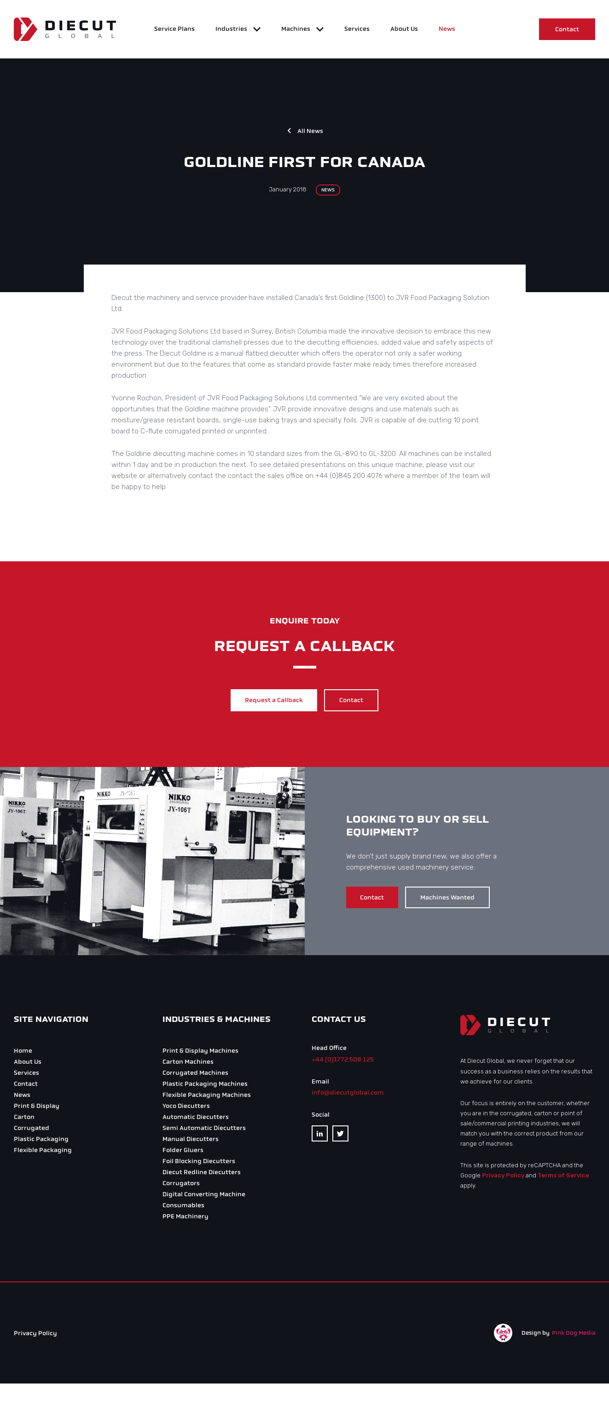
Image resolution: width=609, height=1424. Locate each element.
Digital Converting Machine (203, 1196)
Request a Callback (272, 703)
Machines (296, 30)
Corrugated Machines (195, 1075)
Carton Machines (188, 1064)
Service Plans (174, 30)
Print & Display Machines (200, 1052)
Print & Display (36, 1108)
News (447, 30)
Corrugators (181, 1185)
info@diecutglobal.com (348, 1094)
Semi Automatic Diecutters (204, 1130)
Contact (567, 30)
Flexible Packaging (43, 1152)
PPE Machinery (185, 1218)
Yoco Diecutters (186, 1108)
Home (23, 1052)
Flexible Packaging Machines (206, 1097)
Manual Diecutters (190, 1141)
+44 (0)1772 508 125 (343, 1061)
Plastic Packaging (41, 1141)
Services (357, 30)
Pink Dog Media (573, 1335)
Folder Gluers (182, 1152)
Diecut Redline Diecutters (201, 1174)
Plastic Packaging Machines (205, 1086)
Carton (24, 1119)
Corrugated (31, 1130)
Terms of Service (563, 1177)
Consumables (183, 1207)
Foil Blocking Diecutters (198, 1163)
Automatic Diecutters (195, 1119)
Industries (232, 30)
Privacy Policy (503, 1177)
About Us (404, 30)
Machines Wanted (454, 900)
